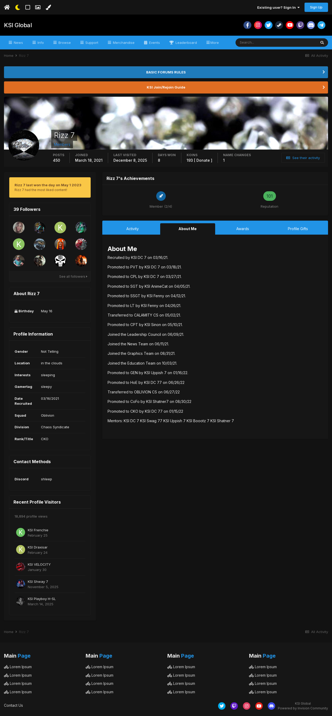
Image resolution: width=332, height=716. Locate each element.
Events (154, 42)
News (18, 42)
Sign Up (316, 7)
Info (40, 42)
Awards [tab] (242, 228)
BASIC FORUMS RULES (166, 72)
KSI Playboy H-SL (42, 599)
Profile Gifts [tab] (298, 228)
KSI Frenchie (38, 530)
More (214, 42)
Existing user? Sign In (278, 7)
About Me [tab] (187, 228)
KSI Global (18, 25)
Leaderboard (185, 42)
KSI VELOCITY (39, 564)
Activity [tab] (132, 228)
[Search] (259, 42)
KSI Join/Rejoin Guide (166, 87)
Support (91, 42)
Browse (64, 42)
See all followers (73, 276)
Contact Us (13, 705)
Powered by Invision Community (303, 708)
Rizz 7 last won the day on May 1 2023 (48, 185)
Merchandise (123, 42)
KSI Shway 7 (38, 581)
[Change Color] (48, 7)
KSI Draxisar (38, 547)
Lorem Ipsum (18, 666)
